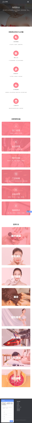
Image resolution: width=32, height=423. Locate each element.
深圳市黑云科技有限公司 (16, 420)
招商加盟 (18, 410)
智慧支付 (18, 405)
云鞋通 (18, 404)
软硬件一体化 (19, 407)
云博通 (18, 402)
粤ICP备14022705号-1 (23, 420)
